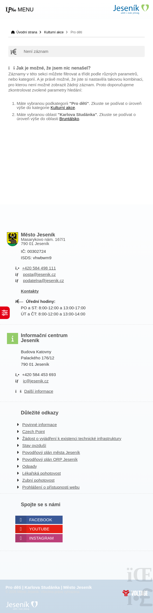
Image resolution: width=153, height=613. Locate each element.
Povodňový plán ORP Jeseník (50, 459)
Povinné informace (39, 424)
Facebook (40, 519)
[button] (20, 10)
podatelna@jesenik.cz (43, 280)
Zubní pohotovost (38, 480)
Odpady (29, 466)
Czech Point (33, 431)
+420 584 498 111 (39, 268)
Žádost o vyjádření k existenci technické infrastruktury (71, 438)
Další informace (38, 391)
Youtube (39, 529)
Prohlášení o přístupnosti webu (51, 487)
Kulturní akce (54, 32)
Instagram (41, 538)
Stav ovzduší (34, 445)
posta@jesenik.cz (39, 274)
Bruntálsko (69, 118)
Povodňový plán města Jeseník (51, 452)
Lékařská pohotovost (41, 473)
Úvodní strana (131, 9)
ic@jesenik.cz (36, 381)
